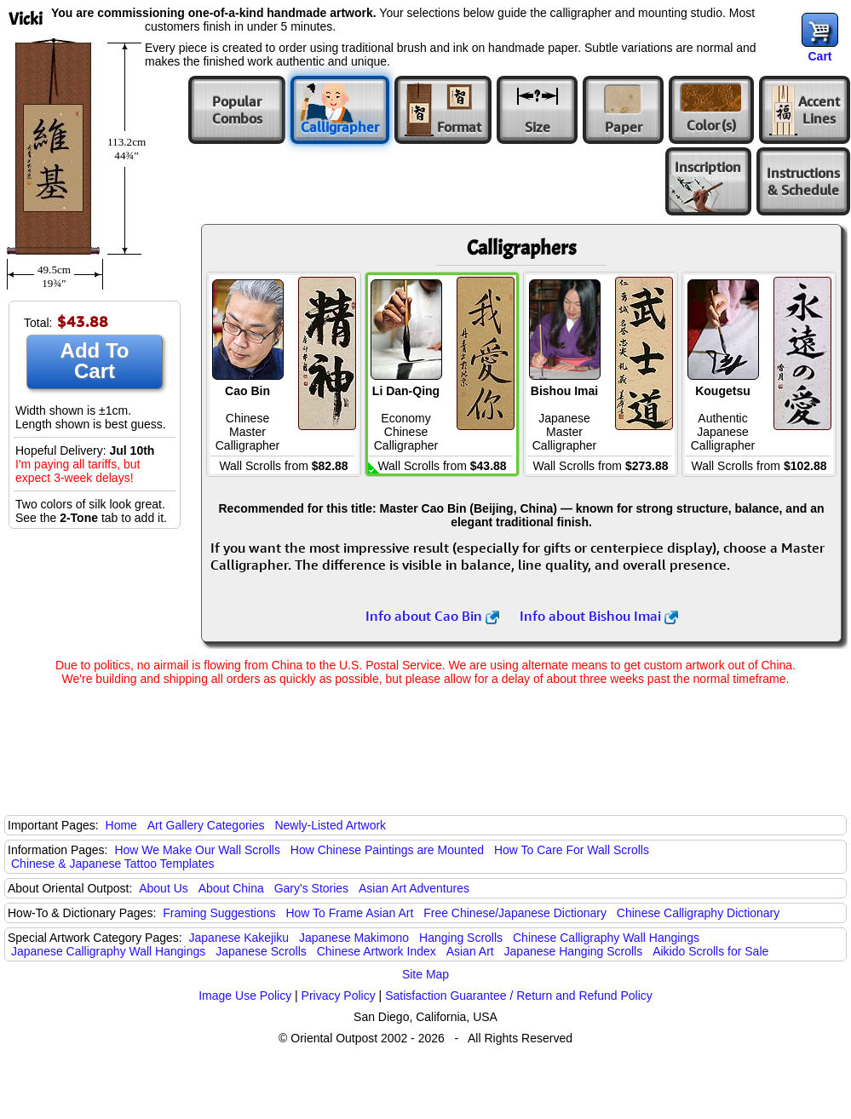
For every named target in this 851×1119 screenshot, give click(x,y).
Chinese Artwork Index (376, 951)
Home (121, 825)
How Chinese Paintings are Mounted (387, 850)
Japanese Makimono (354, 937)
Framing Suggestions (219, 913)
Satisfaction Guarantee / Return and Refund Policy (519, 995)
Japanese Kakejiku (239, 937)
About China (231, 888)
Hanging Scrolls (461, 937)
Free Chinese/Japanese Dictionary (515, 913)
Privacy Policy (339, 995)
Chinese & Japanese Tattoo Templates (112, 863)
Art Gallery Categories (206, 825)
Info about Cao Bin (432, 615)
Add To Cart (94, 360)
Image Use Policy (244, 995)
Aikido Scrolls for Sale (710, 951)
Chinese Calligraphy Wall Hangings (606, 937)
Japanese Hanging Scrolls (573, 951)
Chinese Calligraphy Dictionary (698, 913)
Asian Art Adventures (414, 888)
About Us (163, 888)
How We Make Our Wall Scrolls (196, 850)
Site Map (425, 974)
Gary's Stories (311, 888)
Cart (819, 56)
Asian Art (470, 951)
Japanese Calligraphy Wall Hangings (108, 951)
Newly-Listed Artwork (330, 825)
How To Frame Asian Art (349, 913)
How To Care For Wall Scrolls (571, 850)
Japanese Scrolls (261, 951)
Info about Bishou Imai (599, 615)
